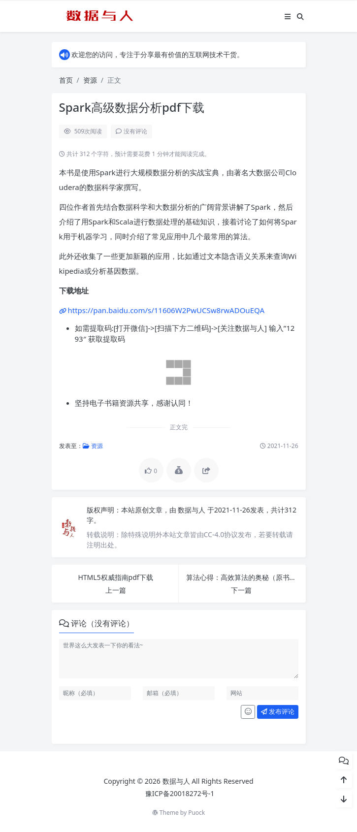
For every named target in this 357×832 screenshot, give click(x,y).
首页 (66, 80)
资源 (90, 80)
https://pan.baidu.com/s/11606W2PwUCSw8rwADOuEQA (166, 310)
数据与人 (192, 509)
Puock (196, 812)
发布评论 (277, 711)
